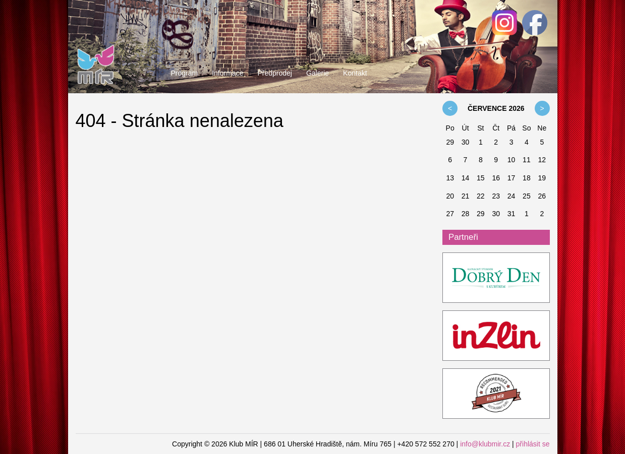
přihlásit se (533, 444)
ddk (496, 278)
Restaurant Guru (496, 394)
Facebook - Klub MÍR (534, 22)
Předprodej (274, 73)
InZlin (496, 336)
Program (184, 73)
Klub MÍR (96, 43)
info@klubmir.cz (485, 444)
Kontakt (355, 73)
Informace (227, 73)
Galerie (317, 73)
